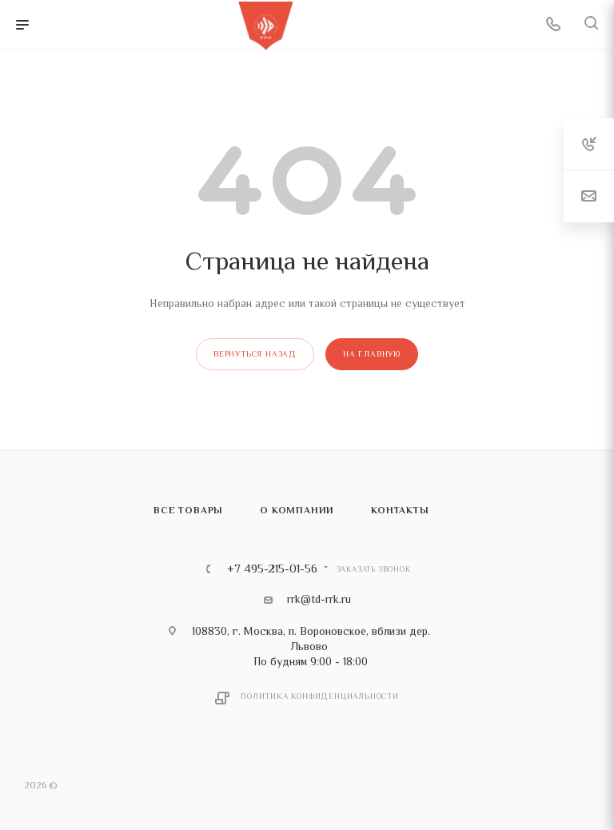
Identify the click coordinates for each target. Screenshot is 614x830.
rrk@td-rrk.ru (319, 599)
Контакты (400, 510)
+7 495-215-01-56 (272, 569)
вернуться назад (255, 353)
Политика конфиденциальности (320, 696)
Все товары (188, 510)
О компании (297, 510)
